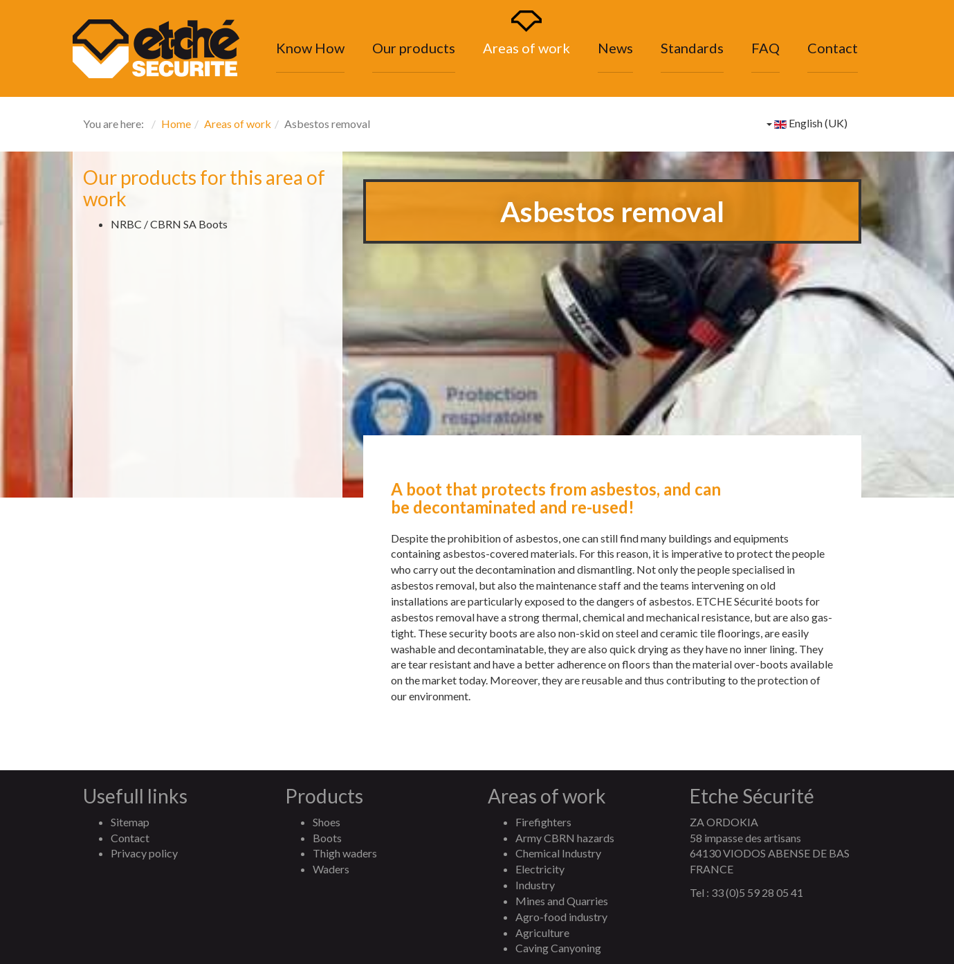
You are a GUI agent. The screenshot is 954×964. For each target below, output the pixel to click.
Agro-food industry (561, 916)
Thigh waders (345, 853)
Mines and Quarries (561, 900)
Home (176, 123)
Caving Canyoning (558, 947)
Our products (413, 47)
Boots (327, 837)
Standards (692, 47)
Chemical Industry (558, 853)
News (615, 47)
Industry (535, 884)
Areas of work (526, 47)
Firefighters (543, 821)
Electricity (540, 868)
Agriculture (542, 932)
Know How (310, 47)
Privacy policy (144, 853)
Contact (832, 47)
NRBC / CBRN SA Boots (169, 223)
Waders (331, 868)
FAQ (765, 47)
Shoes (326, 821)
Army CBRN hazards (564, 837)
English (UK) (807, 122)
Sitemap (130, 821)
